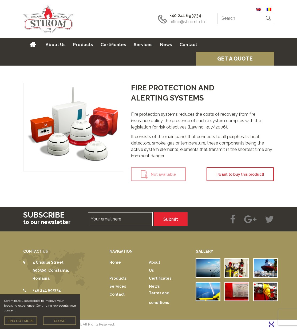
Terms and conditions (159, 298)
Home (32, 45)
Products (83, 44)
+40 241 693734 (185, 15)
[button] (268, 18)
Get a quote (235, 58)
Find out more (21, 321)
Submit (170, 219)
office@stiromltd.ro (188, 21)
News (166, 44)
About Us (56, 44)
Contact (188, 44)
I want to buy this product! (240, 174)
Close (59, 321)
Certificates (113, 44)
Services (143, 44)
